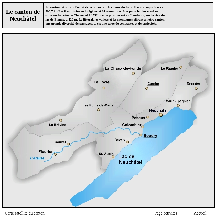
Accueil (200, 213)
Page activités (166, 213)
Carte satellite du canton (25, 213)
